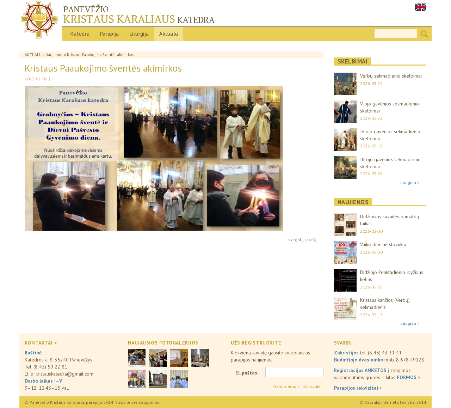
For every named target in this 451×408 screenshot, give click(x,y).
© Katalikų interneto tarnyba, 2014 (393, 402)
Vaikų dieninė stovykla (383, 244)
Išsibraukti (312, 386)
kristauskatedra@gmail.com (64, 374)
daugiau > (409, 182)
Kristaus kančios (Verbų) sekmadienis (385, 303)
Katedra (79, 33)
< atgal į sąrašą (302, 239)
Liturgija (139, 33)
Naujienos (54, 54)
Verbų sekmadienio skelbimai (391, 76)
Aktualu (168, 33)
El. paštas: (246, 373)
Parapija (109, 33)
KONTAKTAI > (41, 343)
